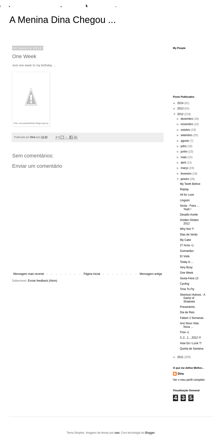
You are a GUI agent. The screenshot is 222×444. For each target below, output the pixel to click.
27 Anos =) (186, 245)
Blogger (150, 432)
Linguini (185, 200)
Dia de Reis (187, 312)
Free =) (184, 332)
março (185, 168)
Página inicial (92, 274)
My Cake (185, 240)
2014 (180, 103)
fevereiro (186, 173)
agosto (185, 140)
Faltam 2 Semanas (192, 318)
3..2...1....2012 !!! (190, 337)
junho (184, 151)
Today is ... (186, 262)
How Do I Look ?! (190, 343)
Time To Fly (187, 289)
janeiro (185, 179)
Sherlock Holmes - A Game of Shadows (192, 298)
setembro (187, 135)
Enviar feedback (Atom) (42, 280)
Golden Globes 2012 (189, 221)
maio (184, 157)
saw (117, 432)
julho (184, 146)
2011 (180, 357)
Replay (184, 189)
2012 (180, 114)
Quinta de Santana (191, 348)
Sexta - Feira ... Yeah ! (189, 207)
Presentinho (187, 307)
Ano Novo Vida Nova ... (189, 325)
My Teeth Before (190, 184)
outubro (186, 129)
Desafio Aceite (189, 214)
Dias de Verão (188, 234)
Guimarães (187, 251)
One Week (186, 272)
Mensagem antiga (151, 274)
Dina (181, 373)
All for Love (187, 194)
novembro (187, 124)
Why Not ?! (187, 229)
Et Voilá (185, 256)
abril (184, 162)
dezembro (187, 118)
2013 (180, 108)
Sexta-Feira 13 (189, 278)
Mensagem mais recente (28, 274)
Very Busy (186, 267)
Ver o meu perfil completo (189, 379)
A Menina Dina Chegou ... (62, 20)
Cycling (184, 283)
